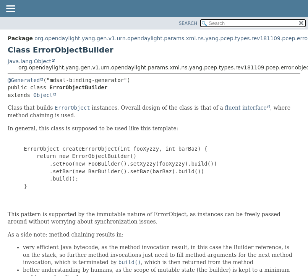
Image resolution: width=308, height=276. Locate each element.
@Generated (24, 80)
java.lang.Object (29, 61)
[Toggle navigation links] (10, 9)
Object (43, 95)
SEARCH (188, 23)
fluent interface (245, 108)
